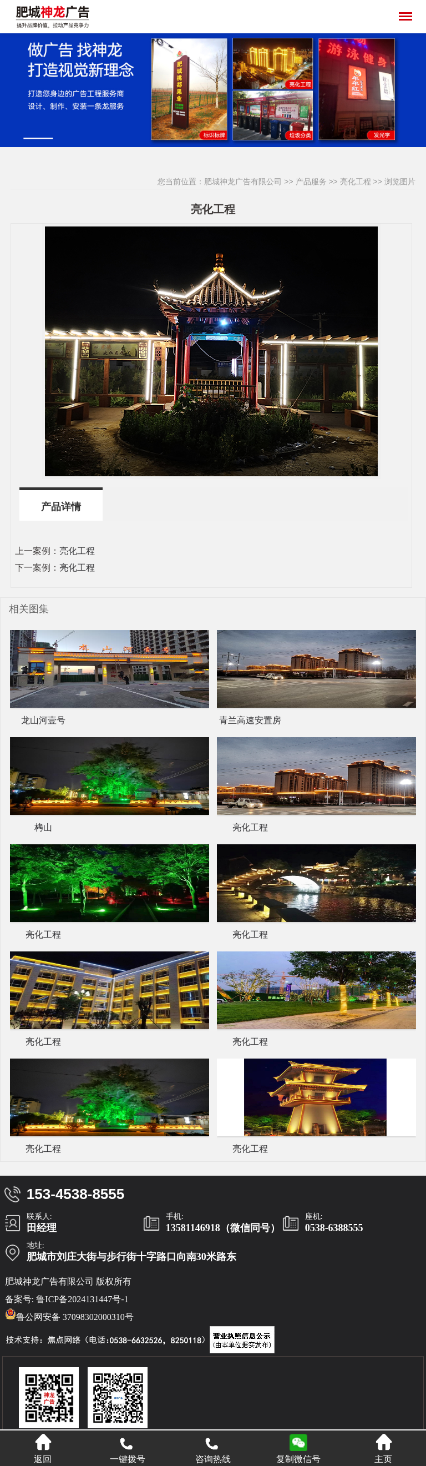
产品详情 (61, 506)
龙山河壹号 (43, 720)
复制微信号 (298, 1459)
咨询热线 (213, 1448)
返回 (43, 1448)
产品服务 (311, 181)
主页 (383, 1448)
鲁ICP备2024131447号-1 (82, 1299)
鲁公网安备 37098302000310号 (69, 1315)
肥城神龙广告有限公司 (243, 181)
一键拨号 (127, 1448)
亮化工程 (355, 181)
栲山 (43, 827)
